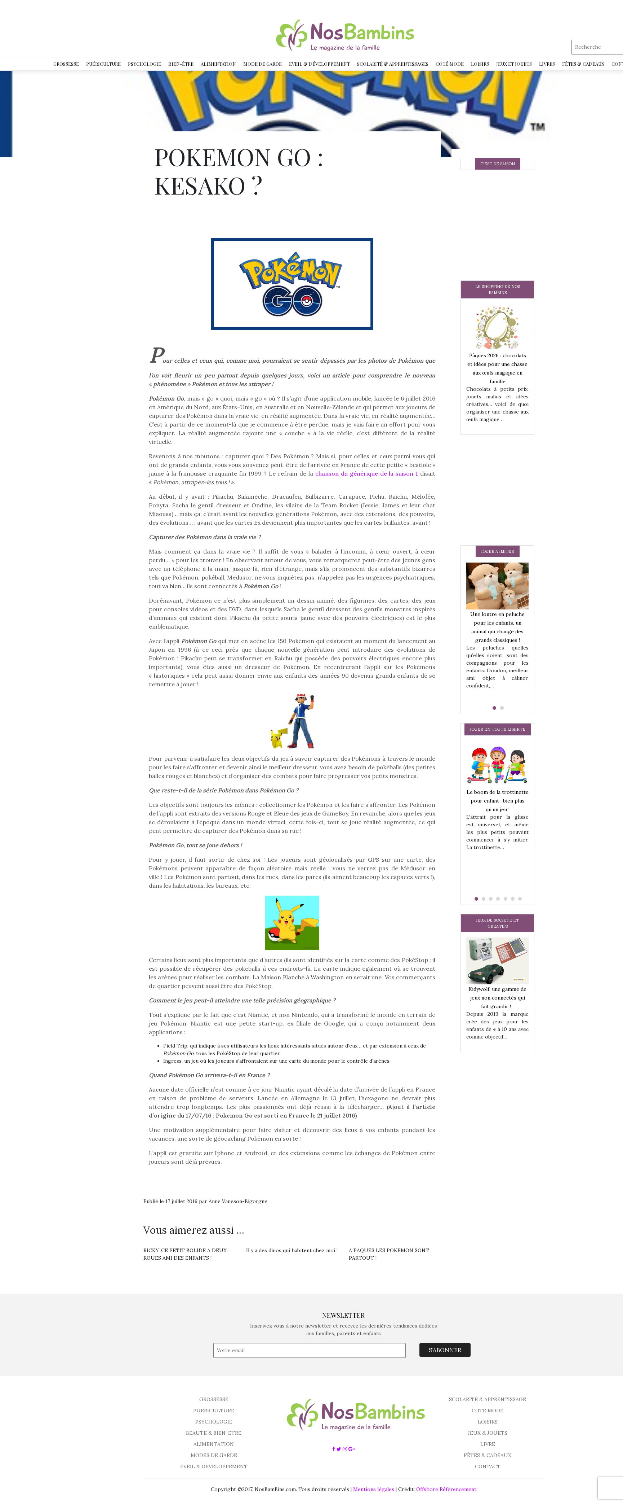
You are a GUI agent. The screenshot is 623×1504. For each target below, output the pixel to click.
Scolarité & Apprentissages (392, 64)
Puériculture (103, 64)
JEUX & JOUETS (487, 1433)
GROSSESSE (213, 1399)
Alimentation (218, 64)
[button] (493, 708)
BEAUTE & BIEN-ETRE (213, 1433)
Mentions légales (373, 1489)
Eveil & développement (319, 64)
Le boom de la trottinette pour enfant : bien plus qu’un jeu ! (498, 801)
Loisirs (480, 64)
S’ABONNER (445, 1350)
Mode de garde (262, 64)
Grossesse (66, 64)
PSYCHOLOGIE (213, 1421)
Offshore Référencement (446, 1489)
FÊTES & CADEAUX (487, 1455)
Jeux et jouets (514, 64)
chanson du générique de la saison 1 (366, 473)
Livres (547, 64)
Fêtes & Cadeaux (583, 64)
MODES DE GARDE (214, 1455)
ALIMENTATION (213, 1444)
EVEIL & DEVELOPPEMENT (214, 1466)
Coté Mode (450, 64)
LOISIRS (488, 1421)
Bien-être (180, 64)
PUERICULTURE (213, 1410)
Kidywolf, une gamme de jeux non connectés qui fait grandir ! (497, 998)
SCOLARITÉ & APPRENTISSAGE (487, 1399)
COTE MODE (487, 1410)
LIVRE (487, 1444)
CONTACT (487, 1466)
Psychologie (144, 64)
